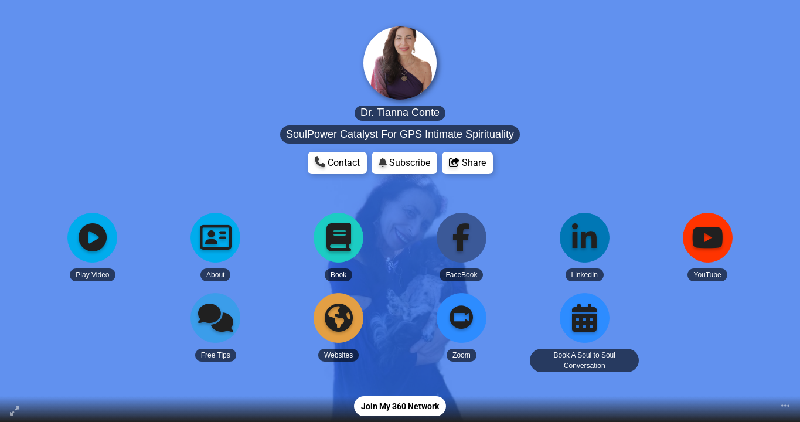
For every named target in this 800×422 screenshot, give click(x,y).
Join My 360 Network (400, 406)
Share (467, 162)
